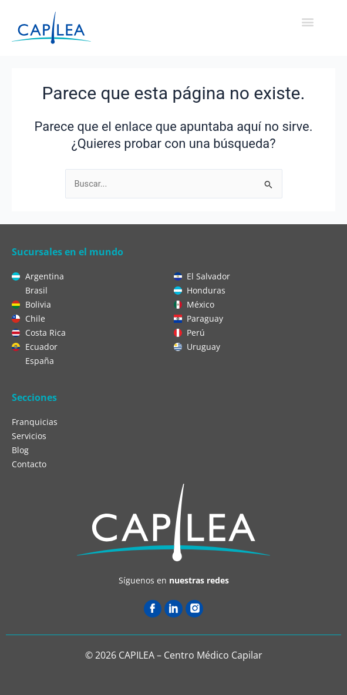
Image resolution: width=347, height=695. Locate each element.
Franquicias (35, 421)
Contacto (29, 464)
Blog (20, 450)
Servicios (29, 435)
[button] (307, 21)
